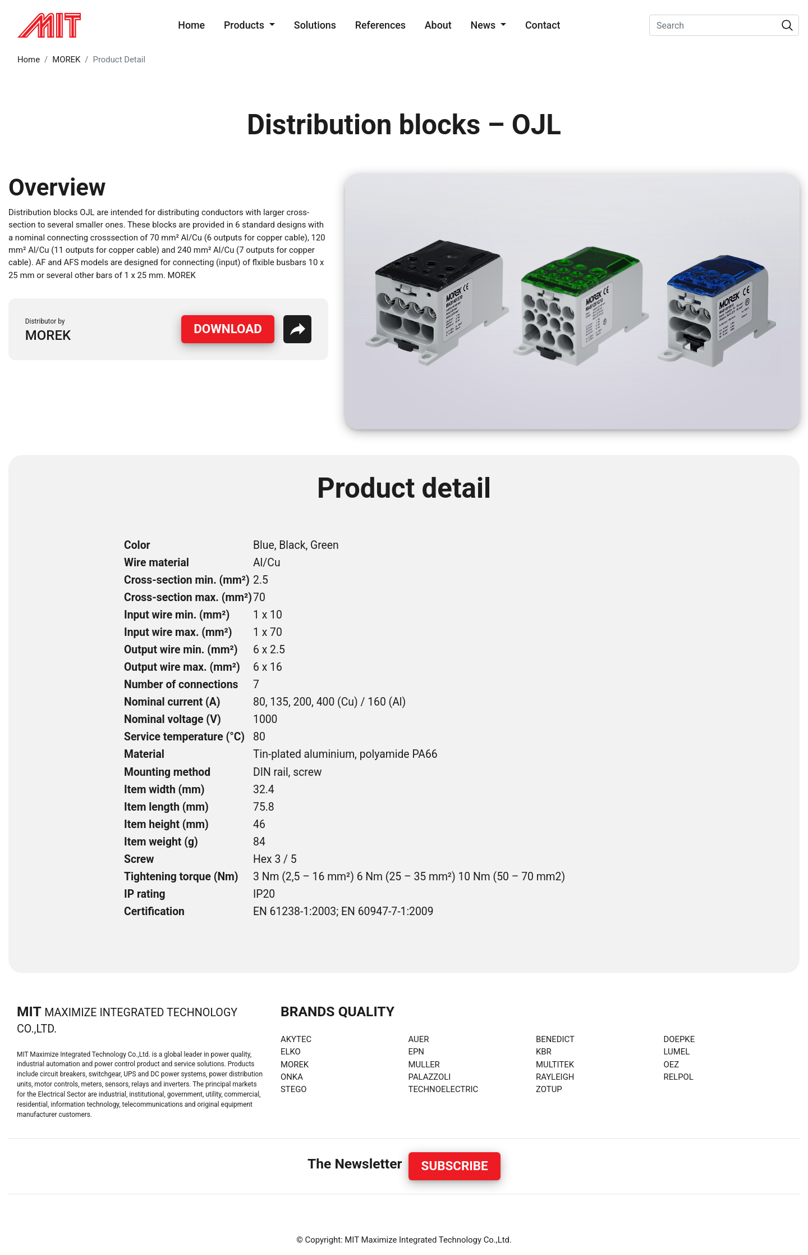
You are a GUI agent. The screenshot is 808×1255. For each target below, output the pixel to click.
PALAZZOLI (429, 1077)
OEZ (672, 1065)
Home (193, 24)
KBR (544, 1052)
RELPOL (679, 1077)
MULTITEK (555, 1065)
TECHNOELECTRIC (443, 1089)
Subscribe (454, 1165)
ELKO (291, 1052)
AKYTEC (296, 1039)
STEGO (294, 1089)
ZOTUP (549, 1089)
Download (228, 328)
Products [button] (245, 25)
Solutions (315, 25)
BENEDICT (555, 1039)
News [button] (484, 25)
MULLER (424, 1065)
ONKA (292, 1077)
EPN (416, 1052)
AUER (418, 1039)
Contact (543, 25)
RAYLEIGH (555, 1077)
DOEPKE (679, 1039)
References (380, 25)
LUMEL (677, 1052)
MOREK (66, 59)
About (438, 25)
